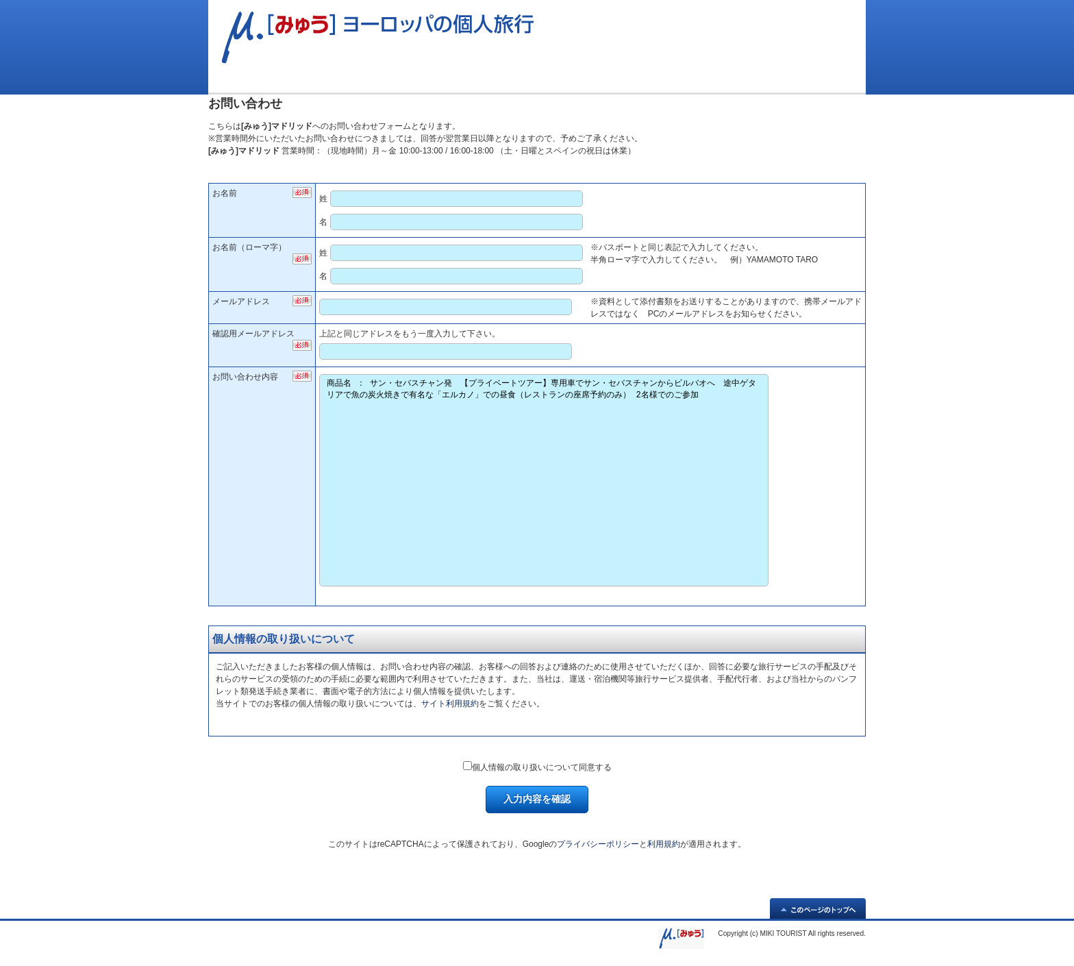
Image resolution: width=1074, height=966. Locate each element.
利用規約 (663, 844)
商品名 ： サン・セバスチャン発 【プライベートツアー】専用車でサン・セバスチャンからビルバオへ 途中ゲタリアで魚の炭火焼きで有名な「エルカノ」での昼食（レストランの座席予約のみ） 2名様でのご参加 (543, 480)
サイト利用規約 (450, 703)
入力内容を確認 (537, 798)
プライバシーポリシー (598, 844)
